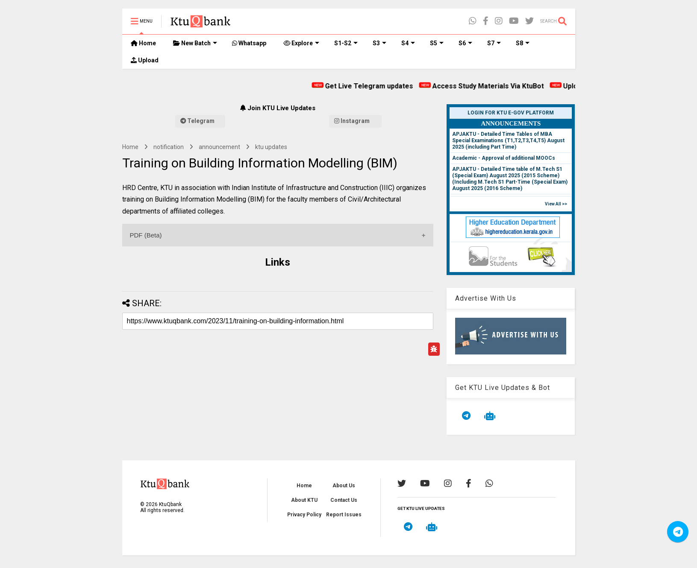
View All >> (556, 204)
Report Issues (344, 515)
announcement (219, 146)
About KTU (304, 500)
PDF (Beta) (146, 235)
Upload (145, 60)
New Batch (195, 43)
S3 (379, 43)
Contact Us (343, 500)
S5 (437, 43)
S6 (465, 43)
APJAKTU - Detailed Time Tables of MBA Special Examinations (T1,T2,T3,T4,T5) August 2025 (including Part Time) (508, 140)
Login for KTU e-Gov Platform (511, 113)
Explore (301, 43)
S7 (494, 43)
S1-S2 (346, 43)
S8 (522, 43)
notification (168, 146)
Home (143, 43)
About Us (343, 486)
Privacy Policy (304, 515)
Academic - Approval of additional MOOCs (503, 158)
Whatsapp (249, 43)
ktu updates (271, 146)
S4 (408, 43)
